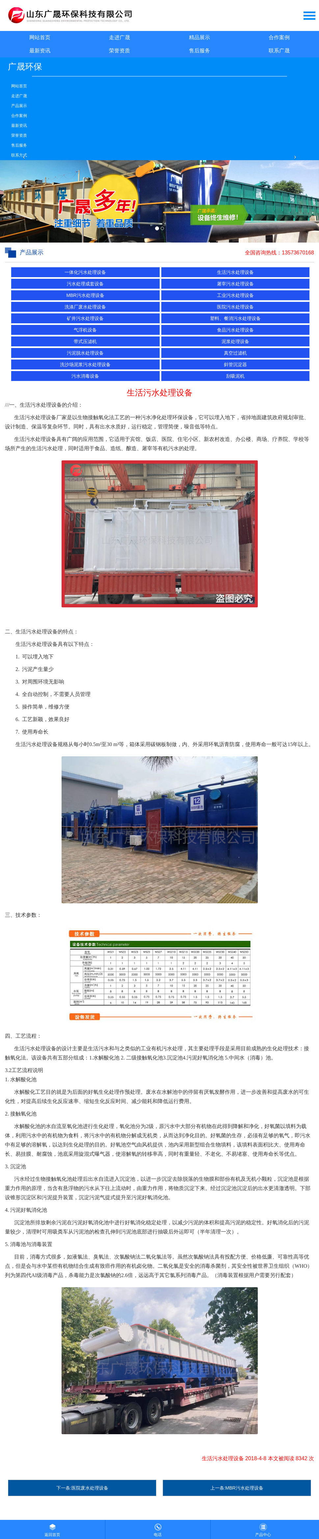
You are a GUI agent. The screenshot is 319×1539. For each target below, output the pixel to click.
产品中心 (263, 1528)
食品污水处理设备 (235, 330)
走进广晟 (119, 37)
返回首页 (52, 1528)
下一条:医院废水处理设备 (82, 1488)
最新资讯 (39, 50)
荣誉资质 (119, 50)
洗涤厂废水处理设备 (85, 306)
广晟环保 (25, 67)
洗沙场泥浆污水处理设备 (85, 364)
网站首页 (39, 37)
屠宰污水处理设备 (235, 283)
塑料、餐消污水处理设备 (235, 318)
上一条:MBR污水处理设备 (236, 1488)
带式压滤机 (85, 341)
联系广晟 (279, 50)
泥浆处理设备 (235, 341)
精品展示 (199, 37)
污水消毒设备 (85, 376)
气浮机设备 (85, 330)
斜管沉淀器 (235, 364)
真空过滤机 (235, 353)
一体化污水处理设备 (85, 272)
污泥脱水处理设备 (85, 353)
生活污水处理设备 (235, 272)
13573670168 (298, 252)
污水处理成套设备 (85, 283)
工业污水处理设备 (235, 295)
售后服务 (199, 50)
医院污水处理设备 (235, 306)
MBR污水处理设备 (85, 295)
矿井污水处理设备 (85, 318)
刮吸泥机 (235, 376)
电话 (158, 1528)
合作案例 (279, 37)
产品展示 (19, 105)
